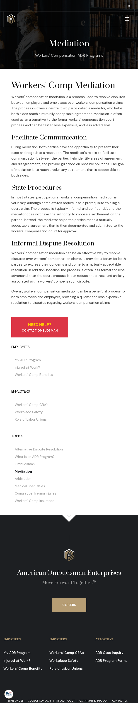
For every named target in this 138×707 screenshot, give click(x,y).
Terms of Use (14, 700)
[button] (126, 19)
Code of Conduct (39, 700)
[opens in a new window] (129, 5)
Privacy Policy (65, 700)
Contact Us (120, 700)
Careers (69, 605)
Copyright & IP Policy (94, 700)
